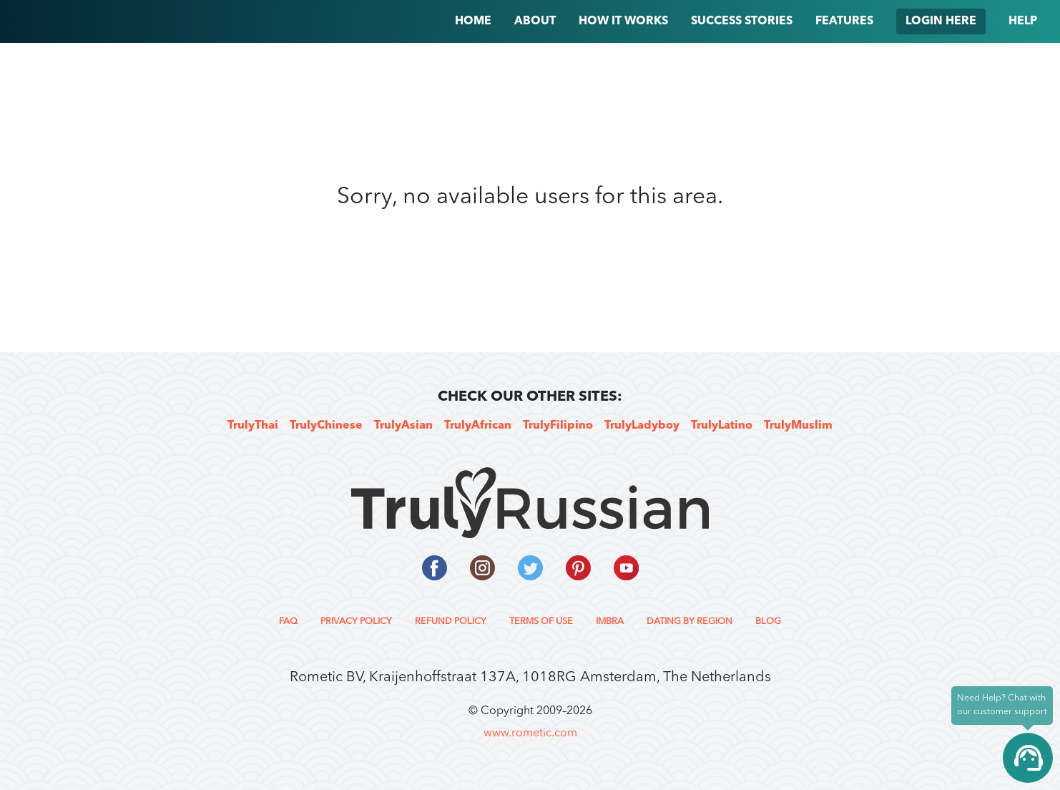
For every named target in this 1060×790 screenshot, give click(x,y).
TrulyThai (252, 425)
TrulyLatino (721, 425)
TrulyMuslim (798, 425)
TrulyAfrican (477, 425)
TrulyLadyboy (641, 425)
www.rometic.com (530, 733)
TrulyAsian (403, 425)
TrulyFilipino (558, 425)
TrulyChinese (326, 425)
